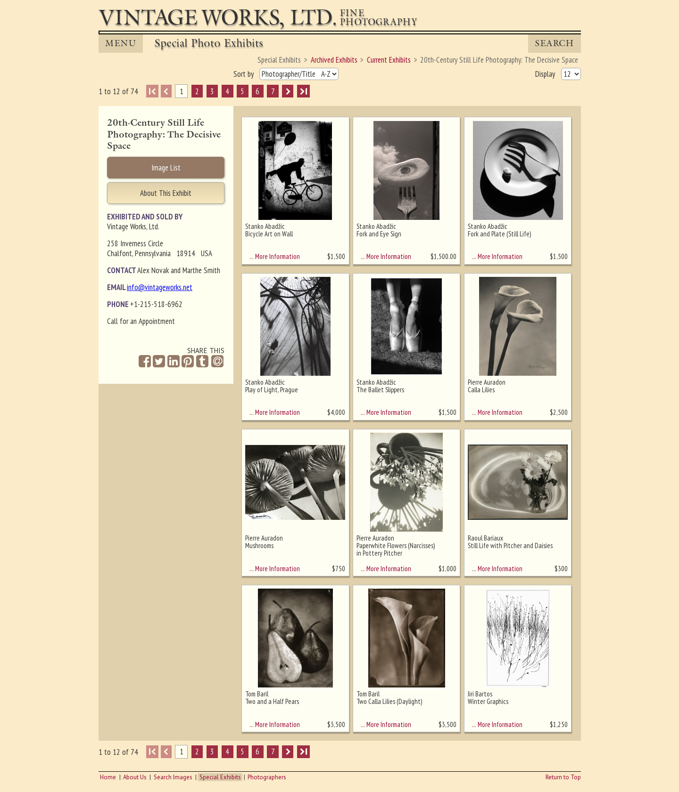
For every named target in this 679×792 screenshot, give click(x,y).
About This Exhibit (165, 193)
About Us (135, 777)
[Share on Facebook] (145, 361)
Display (546, 74)
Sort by (244, 74)
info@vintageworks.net (159, 287)
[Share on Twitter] (159, 361)
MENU (120, 43)
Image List (166, 167)
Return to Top (563, 777)
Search (554, 43)
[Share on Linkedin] (173, 361)
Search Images (173, 777)
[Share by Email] (217, 362)
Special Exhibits (220, 777)
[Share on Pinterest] (188, 361)
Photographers (267, 777)
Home (108, 777)
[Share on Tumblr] (202, 361)
